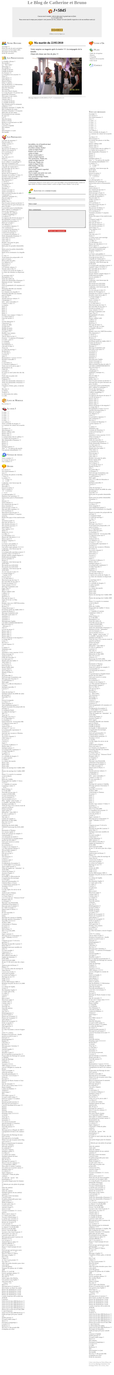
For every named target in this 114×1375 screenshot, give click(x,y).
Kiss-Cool (5, 1257)
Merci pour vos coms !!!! (10, 1233)
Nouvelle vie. (6, 1006)
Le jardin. (5, 888)
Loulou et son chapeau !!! (10, 847)
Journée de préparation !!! (10, 221)
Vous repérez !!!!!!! (8, 529)
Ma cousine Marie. (8, 1275)
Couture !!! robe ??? (8, 303)
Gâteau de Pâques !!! (8, 871)
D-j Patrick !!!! (6, 73)
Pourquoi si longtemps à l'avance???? (9, 1323)
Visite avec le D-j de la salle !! (11, 366)
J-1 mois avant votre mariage (11, 160)
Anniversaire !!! (7, 726)
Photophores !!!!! (7, 277)
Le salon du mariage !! (9, 349)
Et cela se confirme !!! (9, 814)
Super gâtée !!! (6, 810)
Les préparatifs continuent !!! (11, 749)
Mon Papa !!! (6, 124)
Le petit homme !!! (8, 680)
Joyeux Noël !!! (6, 669)
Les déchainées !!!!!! (8, 535)
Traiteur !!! (5, 392)
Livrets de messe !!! (8, 629)
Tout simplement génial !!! (10, 705)
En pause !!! (6, 926)
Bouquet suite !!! (7, 899)
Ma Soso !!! (5, 1044)
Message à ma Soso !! (8, 717)
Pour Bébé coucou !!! (8, 1095)
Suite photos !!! (7, 78)
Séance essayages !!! (8, 190)
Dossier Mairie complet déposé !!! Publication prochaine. (12, 556)
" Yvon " (4, 787)
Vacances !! (5, 740)
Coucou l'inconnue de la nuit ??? (12, 1105)
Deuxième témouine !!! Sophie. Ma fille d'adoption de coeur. (13, 108)
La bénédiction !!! (7, 183)
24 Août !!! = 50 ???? (8, 728)
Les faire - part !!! (7, 339)
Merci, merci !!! (7, 539)
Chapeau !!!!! (6, 379)
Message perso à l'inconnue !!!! (12, 935)
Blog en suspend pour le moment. (12, 1143)
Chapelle (93, 57)
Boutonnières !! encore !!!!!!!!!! (12, 358)
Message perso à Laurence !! (11, 1286)
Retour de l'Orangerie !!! (10, 173)
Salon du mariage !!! (8, 692)
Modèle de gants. (7, 328)
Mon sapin (5, 682)
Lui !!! (4, 117)
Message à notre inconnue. (10, 1196)
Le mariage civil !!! (8, 275)
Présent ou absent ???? (9, 583)
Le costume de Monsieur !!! (10, 229)
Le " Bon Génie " (7, 65)
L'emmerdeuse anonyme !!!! (11, 884)
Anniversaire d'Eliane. (9, 893)
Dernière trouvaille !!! (9, 359)
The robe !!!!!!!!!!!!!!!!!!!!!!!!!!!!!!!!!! (13, 165)
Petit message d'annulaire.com (11, 677)
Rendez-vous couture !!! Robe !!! (12, 315)
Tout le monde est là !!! (9, 799)
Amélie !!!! (5, 145)
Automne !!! (6, 1062)
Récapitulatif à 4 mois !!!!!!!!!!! (12, 219)
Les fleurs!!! (6, 1153)
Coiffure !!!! (6, 593)
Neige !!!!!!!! (6, 978)
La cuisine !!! (6, 1005)
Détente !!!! (5, 501)
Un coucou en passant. (9, 1122)
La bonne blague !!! (8, 573)
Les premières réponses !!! (10, 226)
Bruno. (4, 911)
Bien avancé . (6, 998)
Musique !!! (5, 185)
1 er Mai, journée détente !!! (11, 848)
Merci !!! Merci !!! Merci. (10, 1253)
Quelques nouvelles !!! (9, 687)
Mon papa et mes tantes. (9, 96)
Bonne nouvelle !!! (8, 1125)
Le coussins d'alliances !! (10, 364)
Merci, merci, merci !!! (9, 1214)
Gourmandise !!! (7, 835)
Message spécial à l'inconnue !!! (12, 919)
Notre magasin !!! (7, 703)
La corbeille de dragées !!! (10, 756)
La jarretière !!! (7, 363)
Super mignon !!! (7, 1173)
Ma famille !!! (6, 68)
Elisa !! (4, 674)
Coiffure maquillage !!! (9, 214)
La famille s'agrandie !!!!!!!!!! (11, 802)
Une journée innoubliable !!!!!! (11, 450)
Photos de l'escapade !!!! (9, 1016)
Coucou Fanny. (6, 1197)
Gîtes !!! (4, 284)
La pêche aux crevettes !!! (10, 1219)
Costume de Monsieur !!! (10, 231)
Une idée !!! (5, 297)
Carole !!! (5, 932)
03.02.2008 (5, 959)
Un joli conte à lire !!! (8, 1204)
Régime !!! (5, 1041)
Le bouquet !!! (6, 244)
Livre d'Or (96, 43)
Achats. (4, 361)
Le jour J (9, 409)
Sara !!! (4, 473)
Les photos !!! (6, 216)
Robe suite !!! (6, 945)
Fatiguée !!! (5, 595)
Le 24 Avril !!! (6, 605)
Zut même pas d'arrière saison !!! (12, 1168)
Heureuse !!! (6, 596)
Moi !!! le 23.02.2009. (8, 931)
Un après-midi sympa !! (9, 1319)
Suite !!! (4, 356)
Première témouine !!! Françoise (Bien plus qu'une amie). (12, 111)
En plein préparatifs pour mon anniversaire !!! (11, 1200)
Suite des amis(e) (7, 1187)
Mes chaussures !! (7, 180)
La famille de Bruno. (8, 102)
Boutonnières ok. (7, 367)
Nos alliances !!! (7, 224)
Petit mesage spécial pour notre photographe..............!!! (12, 1251)
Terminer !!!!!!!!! (7, 886)
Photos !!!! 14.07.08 (8, 1271)
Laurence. (5, 1299)
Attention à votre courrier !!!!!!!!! (12, 652)
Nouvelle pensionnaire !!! (10, 1074)
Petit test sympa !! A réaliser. (11, 1098)
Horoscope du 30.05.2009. (10, 825)
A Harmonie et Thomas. (9, 924)
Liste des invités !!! (8, 318)
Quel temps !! (6, 1092)
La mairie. (5, 305)
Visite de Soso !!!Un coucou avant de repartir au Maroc (13, 806)
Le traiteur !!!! (6, 147)
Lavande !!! (5, 371)
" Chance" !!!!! (7, 1283)
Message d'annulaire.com (10, 163)
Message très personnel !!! (10, 1103)
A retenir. (5, 1115)
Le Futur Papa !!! (7, 896)
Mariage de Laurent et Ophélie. (12, 917)
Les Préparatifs (12, 137)
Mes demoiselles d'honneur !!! (11, 440)
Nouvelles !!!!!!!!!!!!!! (8, 921)
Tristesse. (5, 1077)
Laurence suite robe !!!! (9, 1235)
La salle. (4, 395)
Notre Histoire (11, 43)
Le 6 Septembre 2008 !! (9, 1164)
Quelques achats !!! (8, 1151)
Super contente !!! (7, 934)
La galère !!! (6, 753)
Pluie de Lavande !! (8, 223)
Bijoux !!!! (5, 967)
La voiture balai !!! (8, 316)
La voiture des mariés (9, 761)
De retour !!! (6, 735)
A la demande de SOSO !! (10, 837)
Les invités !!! (6, 186)
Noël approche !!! (7, 1026)
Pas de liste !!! (6, 404)
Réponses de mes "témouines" (11, 282)
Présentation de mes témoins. (11, 114)
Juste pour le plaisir (8, 973)
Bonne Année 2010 (8, 667)
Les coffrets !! (6, 422)
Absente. (4, 1047)
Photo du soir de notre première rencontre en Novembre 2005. (12, 49)
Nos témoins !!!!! (7, 153)
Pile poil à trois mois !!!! (9, 614)
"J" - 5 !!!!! (5, 481)
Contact (95, 65)
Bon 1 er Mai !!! (7, 852)
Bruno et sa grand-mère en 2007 (12, 122)
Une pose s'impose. (8, 1149)
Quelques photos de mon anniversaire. (10, 1157)
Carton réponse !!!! (8, 644)
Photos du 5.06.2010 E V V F (11, 537)
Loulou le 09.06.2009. (8, 794)
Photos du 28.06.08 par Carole (11, 1289)
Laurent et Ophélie (8, 125)
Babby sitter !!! (7, 201)
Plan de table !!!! (7, 142)
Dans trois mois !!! (8, 894)
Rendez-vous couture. (9, 333)
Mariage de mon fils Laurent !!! (12, 944)
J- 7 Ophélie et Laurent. (9, 784)
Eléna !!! (4, 76)
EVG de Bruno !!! (7, 152)
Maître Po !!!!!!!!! (7, 532)
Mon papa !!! (6, 66)
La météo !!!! (6, 478)
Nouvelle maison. (7, 1008)
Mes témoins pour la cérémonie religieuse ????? (12, 105)
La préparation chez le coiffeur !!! (13, 437)
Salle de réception (96, 53)
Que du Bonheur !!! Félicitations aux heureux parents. (12, 85)
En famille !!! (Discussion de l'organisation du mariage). (11, 877)
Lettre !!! (5, 641)
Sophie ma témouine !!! (9, 957)
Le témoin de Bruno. (8, 101)
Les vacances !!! (7, 1240)
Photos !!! (5, 442)
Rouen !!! (5, 560)
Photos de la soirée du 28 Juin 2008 (13, 1309)
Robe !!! (4, 307)
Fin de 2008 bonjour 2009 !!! (11, 982)
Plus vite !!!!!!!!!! (7, 822)
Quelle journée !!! (7, 1317)
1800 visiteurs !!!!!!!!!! (9, 1066)
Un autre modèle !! (8, 950)
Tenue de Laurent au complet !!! (12, 833)
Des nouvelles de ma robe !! (10, 168)
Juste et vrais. (6, 1209)
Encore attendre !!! (8, 558)
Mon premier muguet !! (9, 850)
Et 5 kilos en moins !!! (9, 907)
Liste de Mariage (12, 400)
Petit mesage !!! (7, 665)
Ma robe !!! (5, 389)
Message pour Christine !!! (10, 1046)
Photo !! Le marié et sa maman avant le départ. (12, 775)
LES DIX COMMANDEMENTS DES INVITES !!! (12, 623)
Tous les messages (97, 112)
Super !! (4, 743)
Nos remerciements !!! (9, 471)
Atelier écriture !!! (8, 144)
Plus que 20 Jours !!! (8, 522)
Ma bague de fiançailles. (9, 51)
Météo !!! (5, 530)
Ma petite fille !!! (7, 675)
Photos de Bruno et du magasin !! (12, 637)
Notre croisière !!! (7, 458)
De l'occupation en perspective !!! (12, 1054)
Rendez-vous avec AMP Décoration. (13, 603)
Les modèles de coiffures (9, 213)
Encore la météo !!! (8, 488)
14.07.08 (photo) (7, 1266)
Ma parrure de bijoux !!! (10, 149)
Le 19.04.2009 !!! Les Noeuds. (11, 865)
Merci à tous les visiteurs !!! (11, 1163)
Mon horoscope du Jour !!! (10, 580)
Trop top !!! (5, 715)
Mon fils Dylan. (7, 119)
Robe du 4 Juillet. (7, 779)
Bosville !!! (5, 855)
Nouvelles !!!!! (6, 697)
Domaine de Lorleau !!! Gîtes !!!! (12, 175)
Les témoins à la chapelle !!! (11, 292)
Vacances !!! (6, 731)
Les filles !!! (5, 534)
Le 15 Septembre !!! (8, 718)
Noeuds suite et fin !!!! (9, 269)
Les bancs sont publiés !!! (10, 544)
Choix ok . (5, 369)
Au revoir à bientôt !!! (9, 736)
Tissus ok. (5, 348)
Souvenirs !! (5, 1118)
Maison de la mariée (97, 59)
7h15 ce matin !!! (7, 489)
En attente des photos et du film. (12, 474)
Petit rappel (5, 875)
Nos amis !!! (5, 1261)
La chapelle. (6, 341)
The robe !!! (5, 817)
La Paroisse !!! (6, 664)
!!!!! (3, 320)
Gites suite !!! (6, 239)
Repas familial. (6, 1087)
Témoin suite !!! (7, 97)
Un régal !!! (5, 1051)
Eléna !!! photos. (7, 83)
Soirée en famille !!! (8, 1070)
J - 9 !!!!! (4, 493)
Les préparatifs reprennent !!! (11, 730)
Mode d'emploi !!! (7, 1202)
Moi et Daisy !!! (7, 929)
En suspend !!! (6, 1148)
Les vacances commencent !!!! (11, 1225)
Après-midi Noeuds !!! (9, 866)
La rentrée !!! (6, 1171)
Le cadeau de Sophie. (8, 987)
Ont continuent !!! (7, 228)
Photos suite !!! (6, 433)
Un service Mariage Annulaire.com (99, 1364)
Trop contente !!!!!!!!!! (9, 585)
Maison (4, 1107)
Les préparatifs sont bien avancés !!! (13, 552)
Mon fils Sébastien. (8, 88)
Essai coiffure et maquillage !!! (11, 162)
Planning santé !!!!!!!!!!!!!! (10, 1113)
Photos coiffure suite (8, 432)
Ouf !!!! (4, 601)
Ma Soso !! (5, 642)
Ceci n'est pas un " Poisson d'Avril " (13, 898)
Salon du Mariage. (8, 1059)
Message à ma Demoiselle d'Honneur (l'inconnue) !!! (10, 903)
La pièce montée (7, 758)
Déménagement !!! (8, 1013)
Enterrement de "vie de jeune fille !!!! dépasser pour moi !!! (13, 722)
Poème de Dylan (7, 809)
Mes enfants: (6, 127)
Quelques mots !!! (7, 1169)
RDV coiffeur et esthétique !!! (11, 209)
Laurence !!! (6, 815)
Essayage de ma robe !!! (9, 545)
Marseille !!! (6, 486)
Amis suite (5, 1189)
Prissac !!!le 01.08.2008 (9, 1230)
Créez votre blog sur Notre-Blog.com (100, 1362)
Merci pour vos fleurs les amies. (12, 1288)
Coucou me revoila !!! (9, 972)
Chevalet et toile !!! (8, 346)
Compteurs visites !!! (8, 786)
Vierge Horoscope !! (8, 608)
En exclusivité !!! (7, 845)
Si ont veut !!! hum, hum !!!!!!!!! (12, 1085)
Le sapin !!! (5, 993)
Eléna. (4, 916)
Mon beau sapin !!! (8, 1000)
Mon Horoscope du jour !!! (10, 512)
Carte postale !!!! (7, 1224)
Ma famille (5, 132)
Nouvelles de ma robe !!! (9, 792)
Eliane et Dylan (7, 121)
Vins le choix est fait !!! (9, 336)
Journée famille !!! (8, 1049)
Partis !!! (5, 651)
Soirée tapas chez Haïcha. (10, 1278)
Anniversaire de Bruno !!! (10, 965)
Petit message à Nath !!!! (9, 507)
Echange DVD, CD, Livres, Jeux (99, 1365)
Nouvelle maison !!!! (8, 1126)
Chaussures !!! (6, 323)
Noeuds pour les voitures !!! (10, 298)
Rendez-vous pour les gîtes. (10, 242)
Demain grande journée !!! (10, 1102)
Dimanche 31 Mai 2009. (9, 820)
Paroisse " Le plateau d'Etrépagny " (13, 338)
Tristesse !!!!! (6, 824)
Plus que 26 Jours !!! (8, 598)
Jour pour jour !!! (7, 1281)
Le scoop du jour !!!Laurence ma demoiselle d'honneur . (12, 93)
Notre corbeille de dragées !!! (11, 423)
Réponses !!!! (6, 200)
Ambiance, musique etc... (10, 196)
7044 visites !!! (6, 662)
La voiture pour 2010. (9, 1215)
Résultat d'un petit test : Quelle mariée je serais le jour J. (12, 1035)
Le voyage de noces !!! (9, 460)
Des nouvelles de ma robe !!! (11, 582)
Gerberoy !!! (6, 861)
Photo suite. (5, 763)
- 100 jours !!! (6, 626)
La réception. (6, 343)
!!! (2, 690)
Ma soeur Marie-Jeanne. (10, 91)
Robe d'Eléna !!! (7, 789)
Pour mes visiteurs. (8, 1145)
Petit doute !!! (6, 264)
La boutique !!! (6, 720)
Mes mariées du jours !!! (9, 524)
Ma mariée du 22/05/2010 (10, 565)
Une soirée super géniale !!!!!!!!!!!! (13, 547)
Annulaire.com (6, 649)
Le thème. (5, 391)
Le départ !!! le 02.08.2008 (10, 1227)
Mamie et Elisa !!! (7, 672)
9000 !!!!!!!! (5, 590)
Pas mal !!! (5, 1079)
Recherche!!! (6, 351)
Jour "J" (5, 777)
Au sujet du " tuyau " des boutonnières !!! (10, 1178)
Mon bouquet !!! (7, 430)
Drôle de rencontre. (8, 53)
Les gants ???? (6, 331)
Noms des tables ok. (8, 279)
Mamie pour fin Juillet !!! (10, 661)
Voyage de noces (12, 455)
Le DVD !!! (5, 181)
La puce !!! (5, 914)
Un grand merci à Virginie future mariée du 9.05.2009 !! (12, 839)
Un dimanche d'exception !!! (11, 863)
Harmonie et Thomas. (9, 830)
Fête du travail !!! (7, 853)
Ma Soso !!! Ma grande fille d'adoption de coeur (10, 1328)
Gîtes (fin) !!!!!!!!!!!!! (8, 237)
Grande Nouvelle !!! (8, 751)
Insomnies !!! (6, 1120)
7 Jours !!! (5, 476)
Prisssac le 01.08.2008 (9, 1229)
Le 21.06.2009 (6, 791)
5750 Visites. (6, 725)
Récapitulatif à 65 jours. (9, 178)
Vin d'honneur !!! (7, 344)
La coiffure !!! (6, 335)
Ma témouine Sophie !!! (9, 990)
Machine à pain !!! (8, 1052)
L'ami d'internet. (7, 1311)
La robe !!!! (5, 384)
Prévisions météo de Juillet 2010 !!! (13, 609)
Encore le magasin (8, 700)
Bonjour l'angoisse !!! (9, 540)
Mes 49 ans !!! (6, 1159)
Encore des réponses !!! (9, 211)
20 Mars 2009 (6, 922)
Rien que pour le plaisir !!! (10, 906)
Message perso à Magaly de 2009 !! (13, 1130)
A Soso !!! (5, 988)
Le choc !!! (5, 256)
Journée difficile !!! (8, 1243)
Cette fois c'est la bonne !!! (10, 1075)
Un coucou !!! (6, 470)
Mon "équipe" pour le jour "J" (12, 800)
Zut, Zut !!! (5, 1011)
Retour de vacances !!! (9, 1222)
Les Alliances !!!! (7, 262)
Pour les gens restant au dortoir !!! (13, 203)
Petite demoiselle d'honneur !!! (11, 236)
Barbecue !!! (6, 1326)
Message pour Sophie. (9, 621)
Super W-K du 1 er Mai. (9, 600)
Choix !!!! (5, 1128)
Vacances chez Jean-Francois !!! (12, 1232)
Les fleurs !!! (6, 702)
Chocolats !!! (6, 1042)
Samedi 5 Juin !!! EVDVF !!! (11, 554)
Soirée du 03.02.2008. (8, 960)
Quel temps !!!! (6, 527)
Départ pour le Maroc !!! (10, 909)
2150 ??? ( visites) (7, 1033)
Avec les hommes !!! (8, 797)
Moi (3, 129)
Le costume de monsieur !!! (10, 234)
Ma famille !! (6, 63)
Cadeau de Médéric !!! (9, 1089)
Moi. (3, 1094)
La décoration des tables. (10, 394)
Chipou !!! (5, 1258)
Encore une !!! (6, 577)
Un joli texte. (6, 326)
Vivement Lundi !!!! (8, 521)
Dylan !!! (5, 158)
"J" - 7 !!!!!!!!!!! (7, 491)
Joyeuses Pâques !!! (8, 873)
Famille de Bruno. (7, 69)
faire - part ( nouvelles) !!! (10, 302)
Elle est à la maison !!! (9, 150)
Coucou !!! (5, 689)
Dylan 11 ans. (6, 1028)
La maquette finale (8, 710)
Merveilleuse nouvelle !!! (10, 955)
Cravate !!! (5, 354)
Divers (7, 466)
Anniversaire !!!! (7, 656)
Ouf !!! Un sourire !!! (8, 1245)
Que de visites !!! (7, 1024)
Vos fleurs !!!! (6, 428)
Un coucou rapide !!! (8, 832)
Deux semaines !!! (7, 506)
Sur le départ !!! (7, 670)
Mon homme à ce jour (9, 130)
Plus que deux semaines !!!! (10, 509)
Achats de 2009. (7, 325)
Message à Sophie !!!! (8, 1255)
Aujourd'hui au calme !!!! (10, 1242)
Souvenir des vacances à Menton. (12, 733)
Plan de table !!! (7, 170)
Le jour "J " (6, 412)
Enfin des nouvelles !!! (9, 657)
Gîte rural (93, 60)
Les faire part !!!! (7, 659)
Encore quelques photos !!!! (10, 1273)
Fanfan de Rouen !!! (8, 611)
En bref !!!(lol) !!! (7, 1014)
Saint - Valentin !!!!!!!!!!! (10, 937)
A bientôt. (5, 1010)
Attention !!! (6, 616)
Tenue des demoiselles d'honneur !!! (13, 280)
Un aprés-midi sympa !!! (9, 1097)
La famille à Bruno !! (8, 61)
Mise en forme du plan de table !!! (13, 193)
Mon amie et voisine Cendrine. (11, 1166)
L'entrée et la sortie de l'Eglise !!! (12, 270)
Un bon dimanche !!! (8, 321)
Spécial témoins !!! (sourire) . (11, 1123)
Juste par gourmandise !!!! (10, 881)
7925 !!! (4, 628)
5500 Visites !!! (6, 738)
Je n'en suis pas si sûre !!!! (10, 572)
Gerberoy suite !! (7, 860)
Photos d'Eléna (6, 81)
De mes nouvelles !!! (8, 912)
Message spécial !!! (8, 1146)
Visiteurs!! (5, 1090)
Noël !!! (4, 996)
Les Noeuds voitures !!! (9, 267)
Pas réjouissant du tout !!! (10, 504)
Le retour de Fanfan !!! (9, 975)
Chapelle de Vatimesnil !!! (10, 167)
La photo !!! (5, 647)
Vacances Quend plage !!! (10, 1217)
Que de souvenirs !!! (8, 1084)
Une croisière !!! (7, 461)
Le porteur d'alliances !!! (10, 744)
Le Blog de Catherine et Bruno (57, 2)
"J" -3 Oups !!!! (7, 479)
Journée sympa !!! (7, 1207)
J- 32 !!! (4, 542)
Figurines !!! (6, 265)
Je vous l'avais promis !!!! (10, 1260)
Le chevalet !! (6, 353)
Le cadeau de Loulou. (9, 1154)
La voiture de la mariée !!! (10, 438)
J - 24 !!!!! (5, 155)
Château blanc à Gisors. (9, 883)
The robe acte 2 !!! (8, 157)
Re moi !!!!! (5, 116)
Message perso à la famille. (10, 1138)
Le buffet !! (5, 759)
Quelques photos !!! (8, 447)
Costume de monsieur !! (9, 140)
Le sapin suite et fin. (8, 991)
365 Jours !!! (6, 754)
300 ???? (5, 713)
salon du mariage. (7, 1072)
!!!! (3, 646)
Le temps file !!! (7, 639)
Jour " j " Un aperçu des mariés (12, 448)
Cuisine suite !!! (7, 1001)
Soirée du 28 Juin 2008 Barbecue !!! (13, 1301)
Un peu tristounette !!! (9, 796)
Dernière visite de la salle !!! (11, 177)
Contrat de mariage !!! (9, 232)
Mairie (92, 55)
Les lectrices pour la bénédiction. (12, 208)
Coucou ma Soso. (7, 1205)
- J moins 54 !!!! (7, 575)
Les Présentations (13, 58)
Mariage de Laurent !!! (9, 1161)
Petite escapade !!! (8, 1023)
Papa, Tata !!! (6, 588)
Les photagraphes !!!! (9, 494)
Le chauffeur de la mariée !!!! (11, 74)
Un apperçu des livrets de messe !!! (13, 218)
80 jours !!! (5, 606)
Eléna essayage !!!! (8, 654)
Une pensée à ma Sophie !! (10, 1280)
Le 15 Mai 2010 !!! (8, 578)
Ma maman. (6, 89)
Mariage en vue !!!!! (8, 977)
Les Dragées (6, 879)
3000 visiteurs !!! (7, 954)
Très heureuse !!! (7, 856)
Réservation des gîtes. (9, 260)
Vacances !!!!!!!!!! (7, 1064)
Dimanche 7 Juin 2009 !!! (10, 812)
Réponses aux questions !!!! (10, 496)
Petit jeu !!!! (6, 1038)
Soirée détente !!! (7, 502)
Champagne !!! (6, 195)
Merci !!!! (5, 1284)
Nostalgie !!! (6, 46)
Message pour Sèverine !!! (10, 679)
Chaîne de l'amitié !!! (8, 819)
